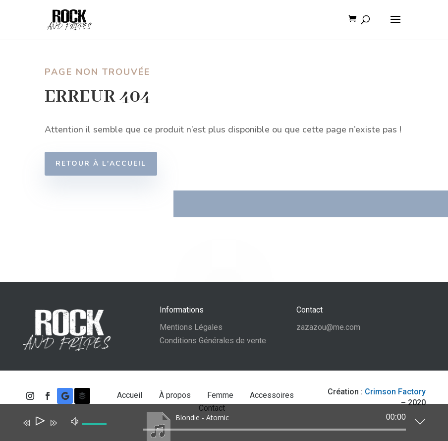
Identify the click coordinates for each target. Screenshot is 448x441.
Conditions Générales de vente (213, 340)
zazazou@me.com (328, 327)
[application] (216, 425)
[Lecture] (39, 423)
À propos (176, 395)
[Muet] (75, 421)
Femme (221, 395)
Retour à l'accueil (109, 163)
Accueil (130, 395)
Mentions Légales (191, 327)
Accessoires (272, 395)
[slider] (274, 430)
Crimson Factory (395, 391)
